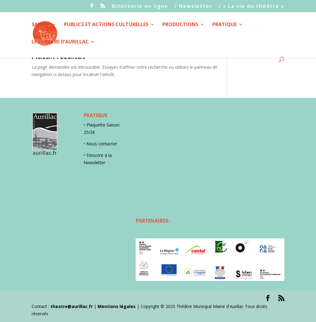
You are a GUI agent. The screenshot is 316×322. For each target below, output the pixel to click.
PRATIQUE (224, 25)
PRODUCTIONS (180, 25)
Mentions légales (117, 306)
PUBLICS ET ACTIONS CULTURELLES (106, 25)
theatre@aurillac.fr (71, 306)
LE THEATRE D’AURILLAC (60, 42)
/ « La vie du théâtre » (251, 6)
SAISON (41, 25)
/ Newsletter (193, 6)
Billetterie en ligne (140, 6)
